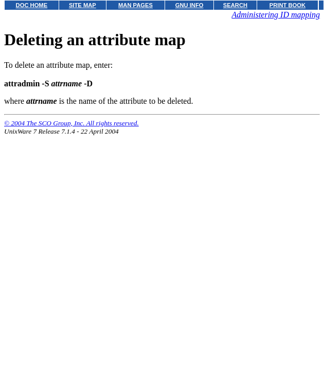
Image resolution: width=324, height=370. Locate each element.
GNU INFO (189, 5)
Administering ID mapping (275, 14)
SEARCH (235, 5)
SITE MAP (82, 5)
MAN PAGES (135, 5)
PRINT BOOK (287, 5)
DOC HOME (32, 5)
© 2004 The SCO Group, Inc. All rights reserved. (71, 123)
